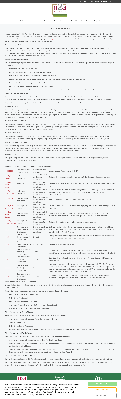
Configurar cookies (102, 389)
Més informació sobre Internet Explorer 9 (20, 356)
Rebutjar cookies (102, 395)
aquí (52, 39)
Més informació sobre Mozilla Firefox (18, 333)
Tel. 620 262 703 (86, 1)
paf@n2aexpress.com (103, 1)
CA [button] (113, 1)
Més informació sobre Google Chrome (19, 312)
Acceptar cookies (102, 384)
